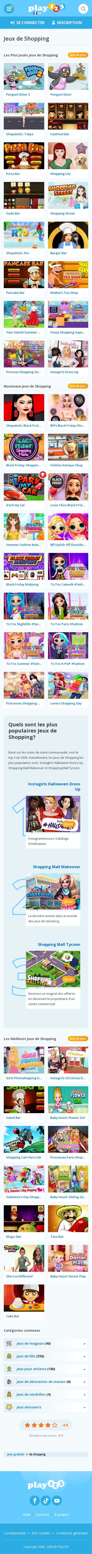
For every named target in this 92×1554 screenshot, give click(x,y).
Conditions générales (72, 1533)
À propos (61, 1514)
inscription (67, 22)
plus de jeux (78, 55)
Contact (42, 1514)
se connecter (27, 22)
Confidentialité (15, 1533)
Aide (26, 1514)
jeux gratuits (15, 1454)
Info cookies (41, 1533)
